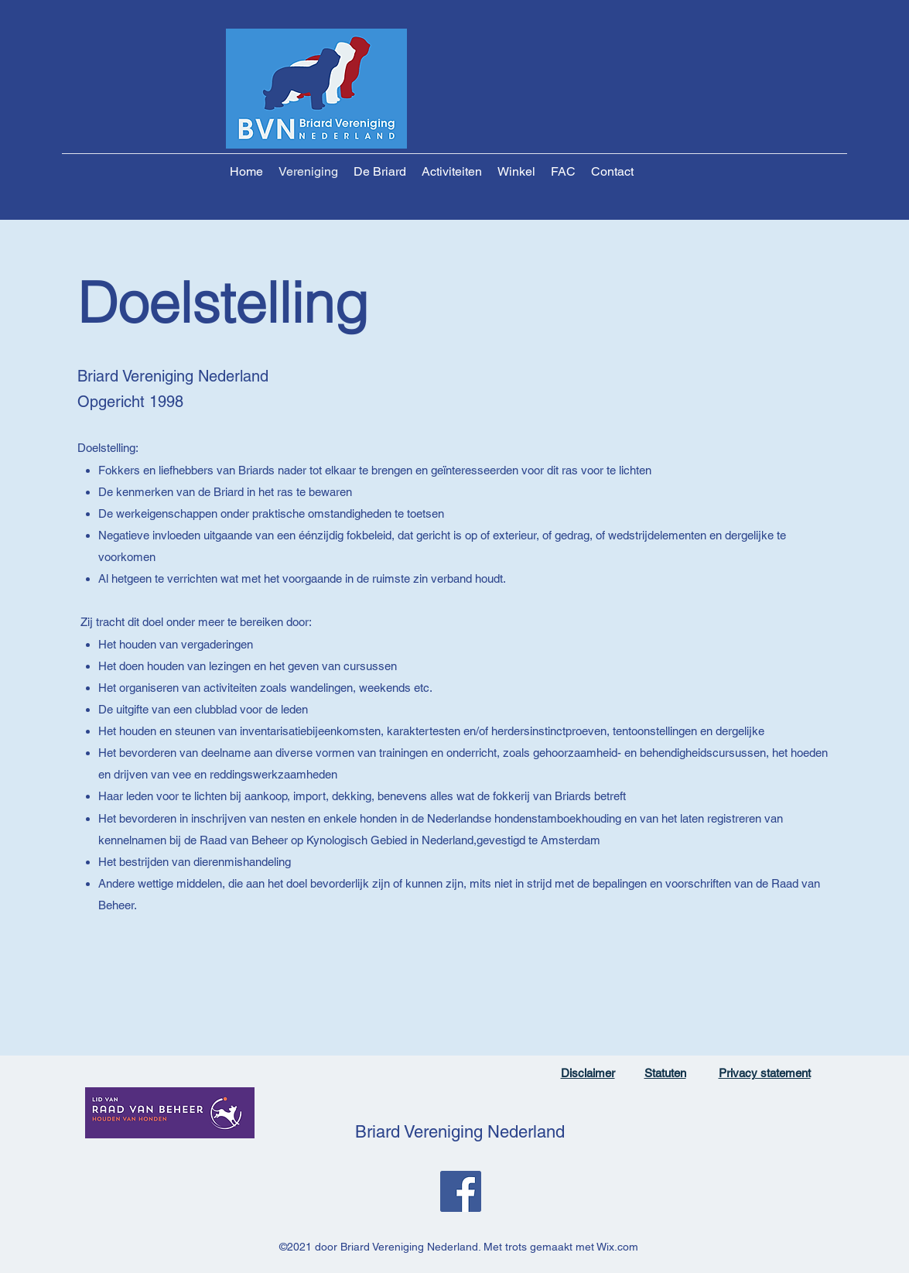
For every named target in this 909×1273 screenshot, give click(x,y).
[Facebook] (460, 1191)
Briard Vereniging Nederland (460, 1131)
